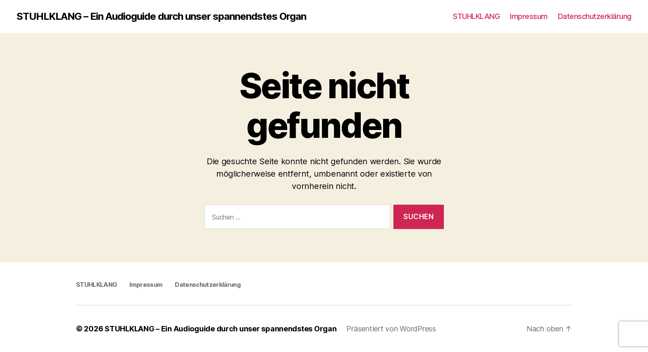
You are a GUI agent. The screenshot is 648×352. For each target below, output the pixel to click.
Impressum (529, 16)
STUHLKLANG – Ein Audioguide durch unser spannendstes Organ (161, 16)
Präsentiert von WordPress (391, 328)
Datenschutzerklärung (594, 16)
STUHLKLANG (476, 16)
